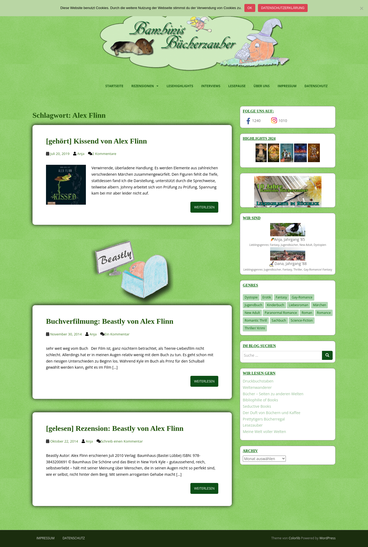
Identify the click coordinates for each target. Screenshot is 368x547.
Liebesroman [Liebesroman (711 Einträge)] (298, 305)
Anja (81, 153)
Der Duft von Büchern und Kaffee (271, 412)
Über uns (262, 86)
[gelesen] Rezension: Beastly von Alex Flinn (114, 428)
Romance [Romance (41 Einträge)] (324, 312)
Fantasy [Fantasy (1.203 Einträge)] (281, 297)
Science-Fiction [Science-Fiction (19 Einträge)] (302, 320)
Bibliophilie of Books (260, 399)
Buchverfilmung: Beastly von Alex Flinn (109, 321)
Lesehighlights (179, 86)
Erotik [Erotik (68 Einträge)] (266, 297)
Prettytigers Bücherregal (264, 419)
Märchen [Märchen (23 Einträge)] (319, 305)
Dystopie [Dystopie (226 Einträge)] (251, 297)
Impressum (287, 86)
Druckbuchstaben (258, 381)
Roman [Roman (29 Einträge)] (307, 312)
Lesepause (237, 86)
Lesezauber (253, 425)
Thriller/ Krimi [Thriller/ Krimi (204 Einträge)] (255, 328)
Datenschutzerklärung (282, 8)
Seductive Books (257, 406)
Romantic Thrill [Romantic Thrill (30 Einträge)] (256, 320)
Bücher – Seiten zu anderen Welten (273, 393)
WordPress (327, 538)
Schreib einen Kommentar (122, 441)
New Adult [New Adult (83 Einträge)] (252, 312)
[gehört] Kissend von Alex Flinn (96, 141)
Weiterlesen (204, 207)
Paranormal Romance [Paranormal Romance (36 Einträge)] (281, 312)
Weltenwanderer (257, 387)
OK (250, 8)
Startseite (114, 86)
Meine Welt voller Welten (264, 431)
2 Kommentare (104, 153)
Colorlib (294, 538)
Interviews (210, 86)
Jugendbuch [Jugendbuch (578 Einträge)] (253, 305)
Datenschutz (316, 86)
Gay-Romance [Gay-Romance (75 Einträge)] (302, 297)
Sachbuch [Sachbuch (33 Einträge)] (279, 320)
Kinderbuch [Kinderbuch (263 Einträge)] (275, 305)
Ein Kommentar (116, 334)
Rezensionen (142, 86)
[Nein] (361, 8)
